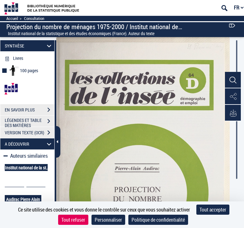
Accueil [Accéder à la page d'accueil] (12, 18)
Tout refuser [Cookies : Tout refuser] (73, 219)
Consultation (34, 18)
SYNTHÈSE (29, 45)
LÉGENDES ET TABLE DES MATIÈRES (29, 122)
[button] (233, 80)
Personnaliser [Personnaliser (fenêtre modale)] (108, 219)
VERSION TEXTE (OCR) (29, 132)
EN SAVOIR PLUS (29, 109)
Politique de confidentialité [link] (158, 219)
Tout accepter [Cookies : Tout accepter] (213, 209)
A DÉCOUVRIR (29, 143)
